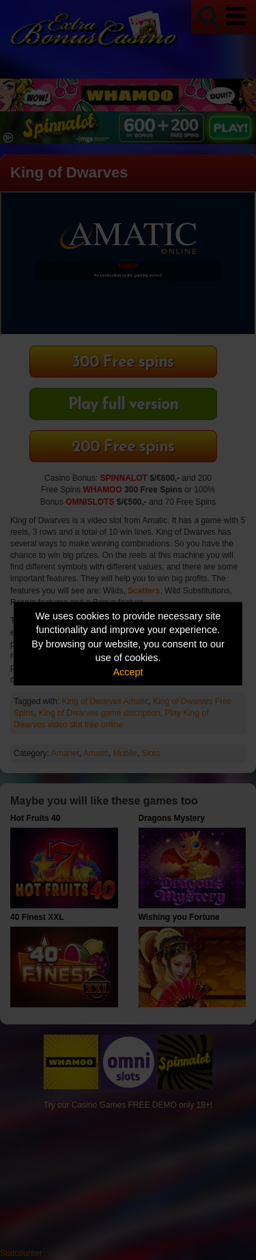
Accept (128, 671)
